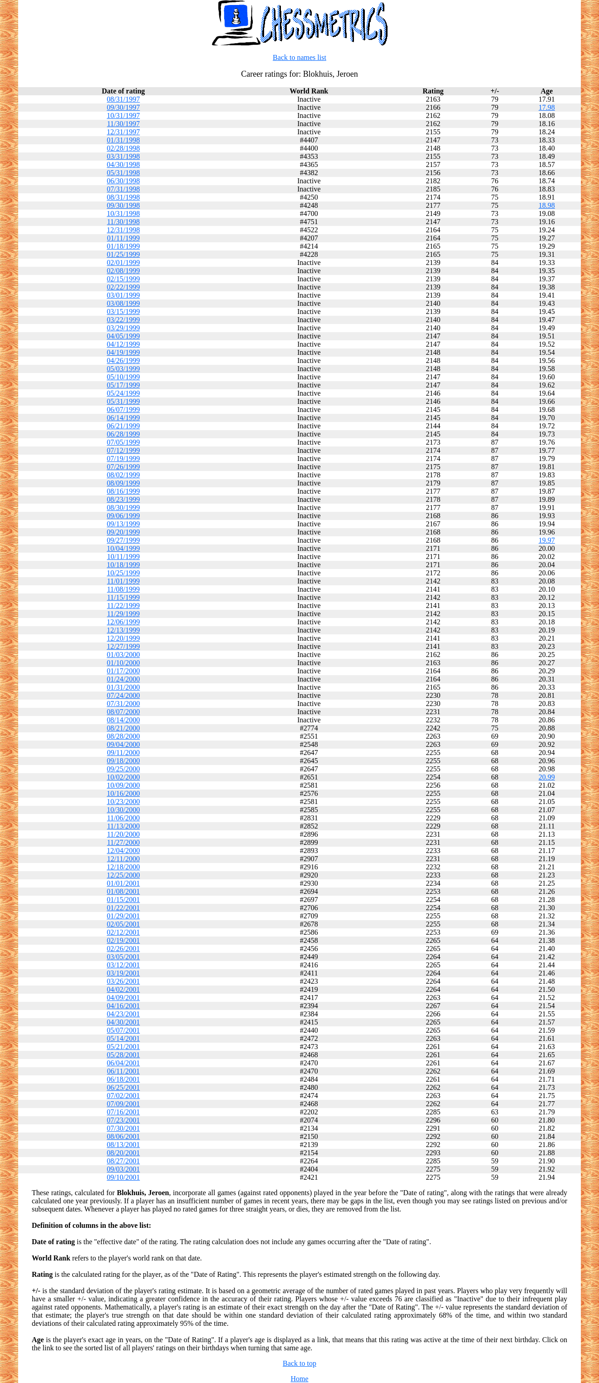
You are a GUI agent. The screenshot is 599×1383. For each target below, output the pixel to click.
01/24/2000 (123, 679)
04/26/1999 (123, 360)
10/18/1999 (123, 565)
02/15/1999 (123, 279)
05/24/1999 (123, 393)
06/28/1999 (123, 434)
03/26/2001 (123, 981)
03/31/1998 (123, 156)
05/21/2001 (123, 1046)
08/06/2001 (123, 1136)
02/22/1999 (123, 287)
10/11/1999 (123, 556)
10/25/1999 (123, 573)
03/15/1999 (123, 311)
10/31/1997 (123, 115)
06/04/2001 (123, 1063)
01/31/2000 (123, 687)
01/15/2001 (123, 899)
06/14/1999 (123, 418)
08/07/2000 (123, 712)
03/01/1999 (123, 295)
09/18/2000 (123, 761)
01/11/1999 (123, 238)
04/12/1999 (123, 344)
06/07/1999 (123, 409)
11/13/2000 (123, 826)
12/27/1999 (123, 646)
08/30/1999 (123, 507)
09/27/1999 (123, 540)
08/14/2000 (123, 720)
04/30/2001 (123, 1022)
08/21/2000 (123, 728)
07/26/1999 (123, 467)
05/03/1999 (123, 369)
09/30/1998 (123, 205)
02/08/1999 (123, 271)
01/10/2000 (123, 663)
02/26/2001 (123, 948)
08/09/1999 (123, 483)
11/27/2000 (123, 842)
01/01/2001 (123, 883)
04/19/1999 (123, 352)
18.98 (547, 205)
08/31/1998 (123, 197)
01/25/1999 (123, 254)
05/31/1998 (123, 173)
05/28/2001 (123, 1055)
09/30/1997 (123, 107)
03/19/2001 (123, 973)
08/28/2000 (123, 736)
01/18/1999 (123, 246)
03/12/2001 (123, 965)
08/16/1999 (123, 491)
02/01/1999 (123, 262)
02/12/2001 (123, 932)
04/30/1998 (123, 164)
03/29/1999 (123, 328)
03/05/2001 (123, 957)
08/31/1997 (123, 99)
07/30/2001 (123, 1128)
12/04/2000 (123, 850)
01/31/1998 (123, 140)
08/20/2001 (123, 1153)
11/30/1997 (123, 124)
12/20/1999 (123, 638)
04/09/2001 (123, 997)
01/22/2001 (123, 908)
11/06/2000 (123, 818)
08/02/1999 (123, 475)
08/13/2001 (123, 1144)
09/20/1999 (123, 532)
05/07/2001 (123, 1030)
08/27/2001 (123, 1161)
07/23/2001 (123, 1120)
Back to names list (299, 57)
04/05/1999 (123, 336)
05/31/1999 (123, 401)
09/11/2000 (123, 752)
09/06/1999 (123, 516)
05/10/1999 (123, 377)
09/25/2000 (123, 769)
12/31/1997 (123, 132)
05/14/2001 (123, 1038)
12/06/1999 (123, 622)
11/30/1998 (123, 222)
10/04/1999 (123, 548)
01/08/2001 (123, 891)
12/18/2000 (123, 867)
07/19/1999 (123, 458)
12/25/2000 (123, 875)
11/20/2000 (123, 834)
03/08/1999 (123, 303)
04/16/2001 (123, 1006)
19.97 (547, 540)
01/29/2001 (123, 916)
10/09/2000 (123, 785)
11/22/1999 (123, 605)
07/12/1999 (123, 450)
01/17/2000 (123, 671)
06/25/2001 (123, 1087)
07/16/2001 (123, 1112)
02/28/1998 (123, 148)
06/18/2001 (123, 1079)
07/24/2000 (123, 695)
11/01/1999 (123, 581)
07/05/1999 (123, 442)
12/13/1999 (123, 630)
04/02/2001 (123, 989)
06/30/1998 (123, 181)
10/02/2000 (123, 777)
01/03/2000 (123, 654)
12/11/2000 (123, 859)
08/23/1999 (123, 499)
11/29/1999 (123, 614)
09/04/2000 (123, 744)
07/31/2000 (123, 703)
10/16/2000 (123, 793)
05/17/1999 (123, 385)
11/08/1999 (123, 589)
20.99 (547, 777)
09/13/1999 (123, 524)
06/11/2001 (123, 1071)
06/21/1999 (123, 426)
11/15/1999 (123, 597)
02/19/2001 (123, 940)
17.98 (547, 107)
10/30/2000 (123, 810)
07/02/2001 (123, 1095)
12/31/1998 (123, 230)
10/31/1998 (123, 213)
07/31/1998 (123, 189)
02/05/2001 (123, 924)
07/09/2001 (123, 1104)
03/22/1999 (123, 320)
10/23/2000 (123, 801)
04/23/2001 (123, 1014)
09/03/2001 (123, 1169)
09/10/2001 (123, 1177)
